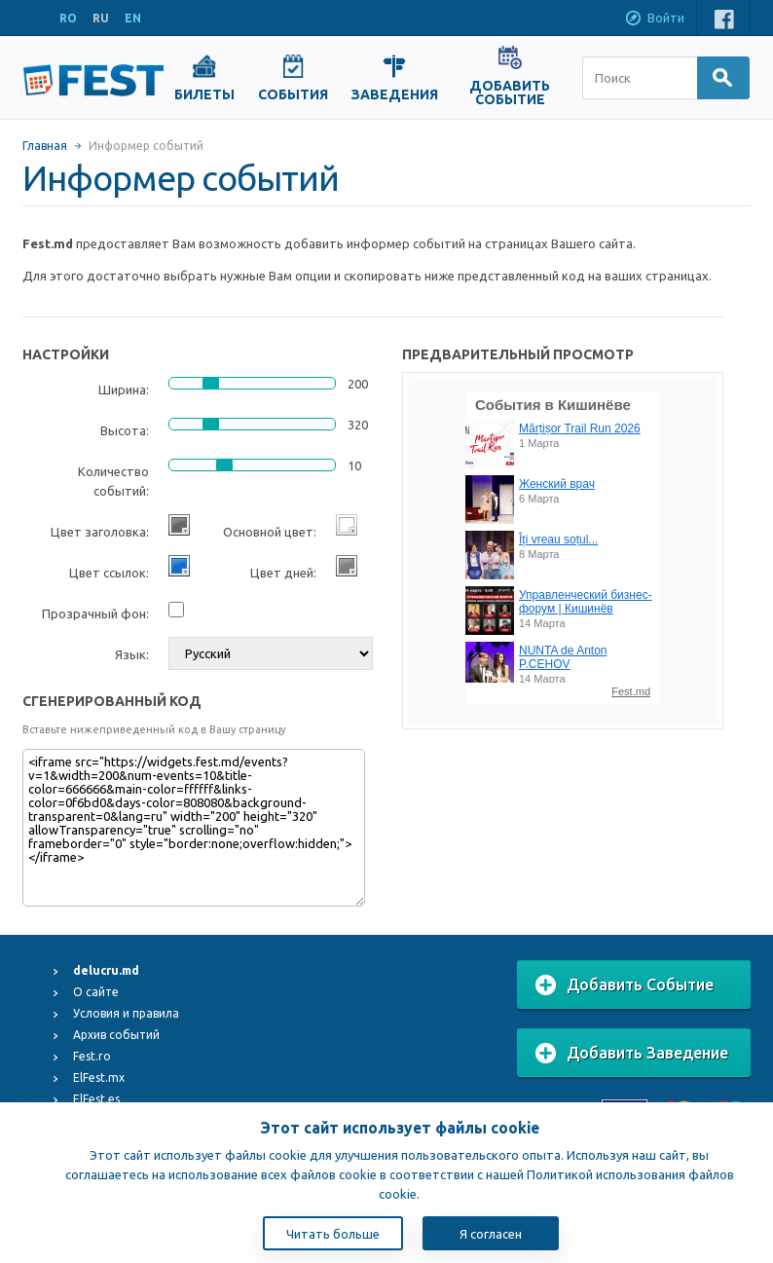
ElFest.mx (99, 1077)
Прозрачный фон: (95, 613)
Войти (654, 19)
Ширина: (123, 389)
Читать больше (333, 1234)
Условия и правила (126, 1013)
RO (68, 18)
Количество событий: (113, 481)
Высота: (124, 430)
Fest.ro (92, 1056)
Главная (44, 145)
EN (133, 18)
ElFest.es (96, 1099)
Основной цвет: (269, 532)
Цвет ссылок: (109, 572)
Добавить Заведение (631, 1053)
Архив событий (116, 1034)
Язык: (132, 654)
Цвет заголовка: (100, 532)
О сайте (96, 991)
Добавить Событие (624, 985)
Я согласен (491, 1234)
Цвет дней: (283, 572)
